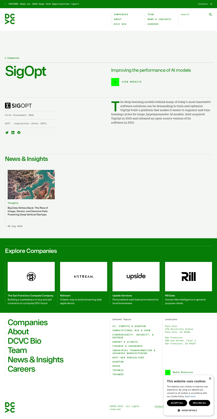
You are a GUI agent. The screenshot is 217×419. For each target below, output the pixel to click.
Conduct (159, 406)
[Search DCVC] (196, 14)
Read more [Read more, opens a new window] (190, 396)
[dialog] (189, 395)
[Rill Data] (187, 283)
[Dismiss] (205, 4)
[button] (188, 410)
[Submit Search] (210, 14)
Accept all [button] (177, 402)
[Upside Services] (135, 283)
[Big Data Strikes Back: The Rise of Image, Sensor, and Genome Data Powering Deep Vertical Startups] (30, 199)
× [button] (210, 378)
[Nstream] (82, 283)
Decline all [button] (199, 402)
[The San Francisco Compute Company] (30, 283)
